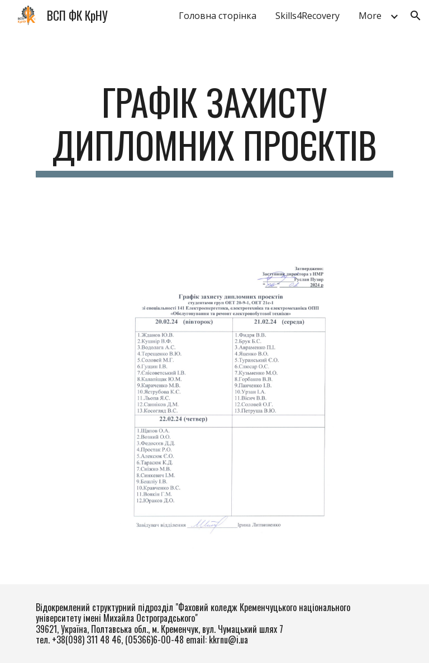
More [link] (370, 15)
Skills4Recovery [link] (307, 15)
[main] (214, 129)
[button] (415, 15)
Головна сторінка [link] (217, 15)
